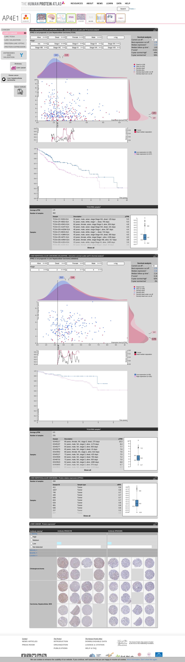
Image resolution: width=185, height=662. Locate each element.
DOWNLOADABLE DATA (96, 641)
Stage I (59, 44)
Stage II (78, 44)
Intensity (33, 550)
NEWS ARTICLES (29, 641)
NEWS (100, 3)
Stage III (96, 44)
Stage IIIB (41, 48)
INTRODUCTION (61, 641)
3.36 (155, 271)
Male (97, 37)
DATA (119, 3)
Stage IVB (114, 48)
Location (33, 555)
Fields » (132, 9)
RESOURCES (77, 3)
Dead (60, 37)
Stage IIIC (59, 48)
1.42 (155, 45)
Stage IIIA (114, 44)
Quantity (33, 553)
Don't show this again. (149, 660)
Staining (34, 534)
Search (123, 9)
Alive (42, 37)
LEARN (109, 3)
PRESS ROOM (28, 645)
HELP (127, 3)
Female (77, 37)
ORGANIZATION (61, 645)
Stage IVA (96, 48)
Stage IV (77, 48)
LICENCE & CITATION (94, 645)
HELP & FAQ (90, 648)
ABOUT (90, 3)
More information (133, 660)
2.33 (155, 268)
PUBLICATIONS (61, 648)
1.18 (155, 42)
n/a (42, 44)
